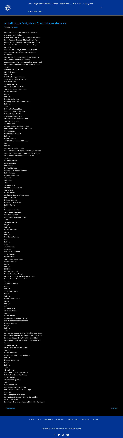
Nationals (77, 4)
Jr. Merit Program (72, 420)
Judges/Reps (88, 4)
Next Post (114, 408)
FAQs (41, 11)
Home (30, 4)
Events (39, 420)
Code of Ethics (85, 420)
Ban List (95, 420)
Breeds (55, 4)
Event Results (48, 420)
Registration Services (42, 4)
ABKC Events (64, 4)
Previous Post (10, 408)
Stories (7, 27)
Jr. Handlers (32, 11)
